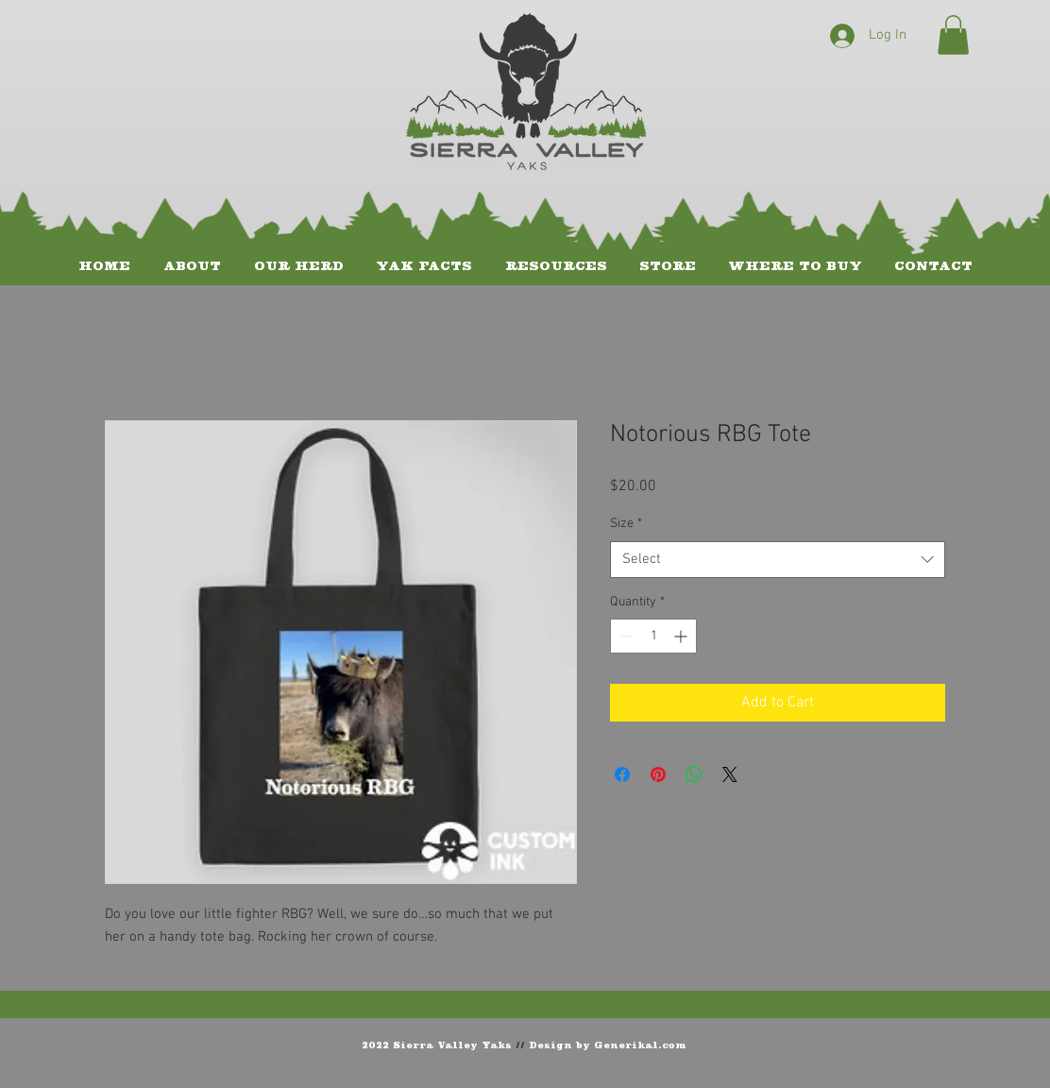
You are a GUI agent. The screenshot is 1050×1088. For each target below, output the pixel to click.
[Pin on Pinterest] (658, 774)
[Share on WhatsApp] (694, 774)
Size (626, 524)
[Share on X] (730, 774)
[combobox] (777, 559)
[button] (953, 35)
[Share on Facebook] (622, 774)
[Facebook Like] (916, 1043)
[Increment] (682, 636)
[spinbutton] (653, 636)
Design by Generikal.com (607, 1044)
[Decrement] (624, 636)
